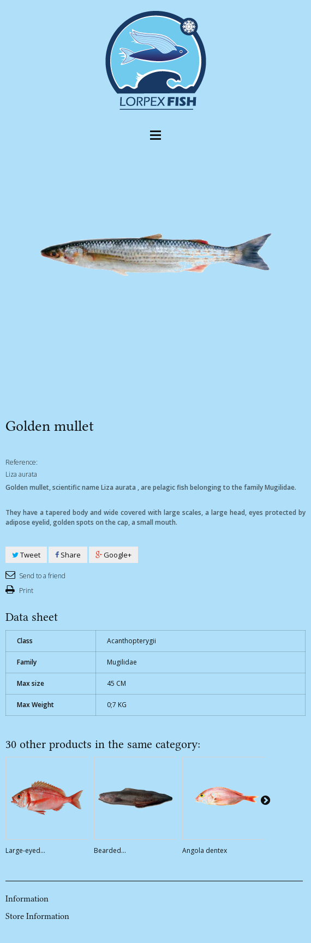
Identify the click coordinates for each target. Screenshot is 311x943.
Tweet (26, 555)
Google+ (113, 555)
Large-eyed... (25, 850)
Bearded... (110, 850)
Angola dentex (204, 850)
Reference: (21, 462)
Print (25, 590)
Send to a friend (41, 575)
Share (68, 555)
